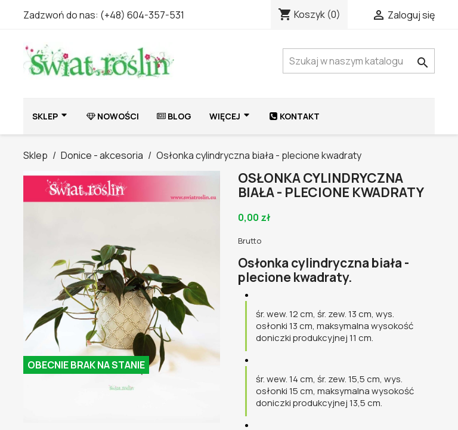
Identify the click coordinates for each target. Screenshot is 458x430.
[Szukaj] (359, 60)
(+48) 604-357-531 (142, 15)
